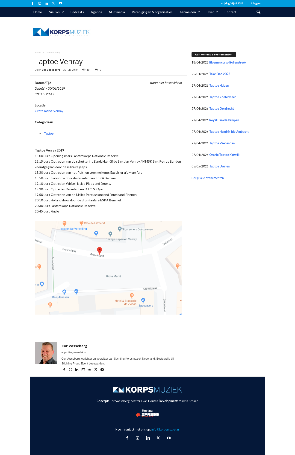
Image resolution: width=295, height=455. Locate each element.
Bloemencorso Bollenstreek (227, 62)
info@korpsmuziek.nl (165, 429)
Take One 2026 (219, 74)
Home (37, 12)
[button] (258, 12)
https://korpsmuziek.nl (74, 352)
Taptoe (49, 133)
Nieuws (56, 12)
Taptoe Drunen (219, 166)
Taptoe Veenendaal (222, 143)
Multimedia (117, 12)
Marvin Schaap (188, 401)
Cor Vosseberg (51, 69)
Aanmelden (190, 12)
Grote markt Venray (49, 111)
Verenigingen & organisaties (152, 12)
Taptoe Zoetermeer (222, 97)
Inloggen (256, 3)
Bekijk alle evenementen (208, 178)
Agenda (96, 12)
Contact (230, 12)
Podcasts (77, 12)
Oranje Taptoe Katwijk (224, 155)
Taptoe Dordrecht (221, 108)
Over (212, 12)
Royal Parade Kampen (224, 120)
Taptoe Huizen (219, 85)
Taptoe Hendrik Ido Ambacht (228, 131)
